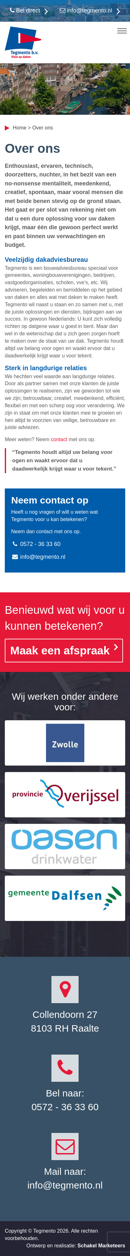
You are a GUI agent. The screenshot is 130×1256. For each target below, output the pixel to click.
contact (59, 439)
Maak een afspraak (60, 650)
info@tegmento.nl (86, 10)
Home (20, 127)
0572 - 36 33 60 (35, 544)
